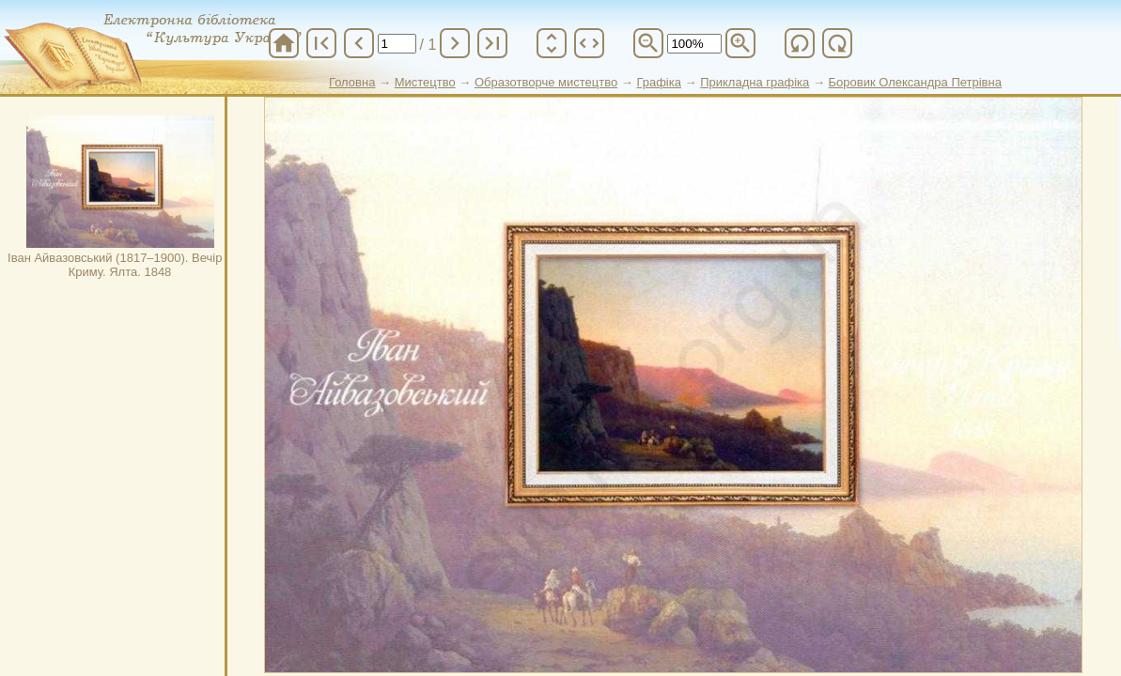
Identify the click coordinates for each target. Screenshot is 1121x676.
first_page (321, 43)
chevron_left (359, 43)
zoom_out (648, 43)
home (284, 43)
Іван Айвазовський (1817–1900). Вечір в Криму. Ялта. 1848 (120, 197)
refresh (799, 43)
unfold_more (551, 43)
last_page (492, 43)
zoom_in (740, 43)
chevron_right (455, 43)
